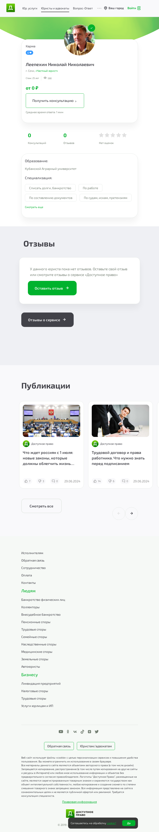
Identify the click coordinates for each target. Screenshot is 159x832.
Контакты (28, 582)
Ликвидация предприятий (41, 683)
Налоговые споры (34, 691)
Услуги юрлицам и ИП (37, 706)
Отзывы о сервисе (47, 319)
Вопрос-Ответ (83, 8)
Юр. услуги (29, 8)
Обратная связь (32, 560)
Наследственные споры (38, 644)
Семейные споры (34, 637)
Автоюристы (30, 666)
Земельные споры (34, 659)
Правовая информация (79, 802)
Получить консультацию (54, 100)
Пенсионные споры (35, 622)
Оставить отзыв (52, 288)
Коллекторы (30, 607)
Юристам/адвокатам (96, 746)
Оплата (26, 575)
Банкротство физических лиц (43, 599)
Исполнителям (32, 553)
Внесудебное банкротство (41, 614)
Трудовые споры (33, 629)
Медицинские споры (36, 651)
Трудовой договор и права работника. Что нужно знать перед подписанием (118, 458)
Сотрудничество (33, 568)
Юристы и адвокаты (55, 8)
